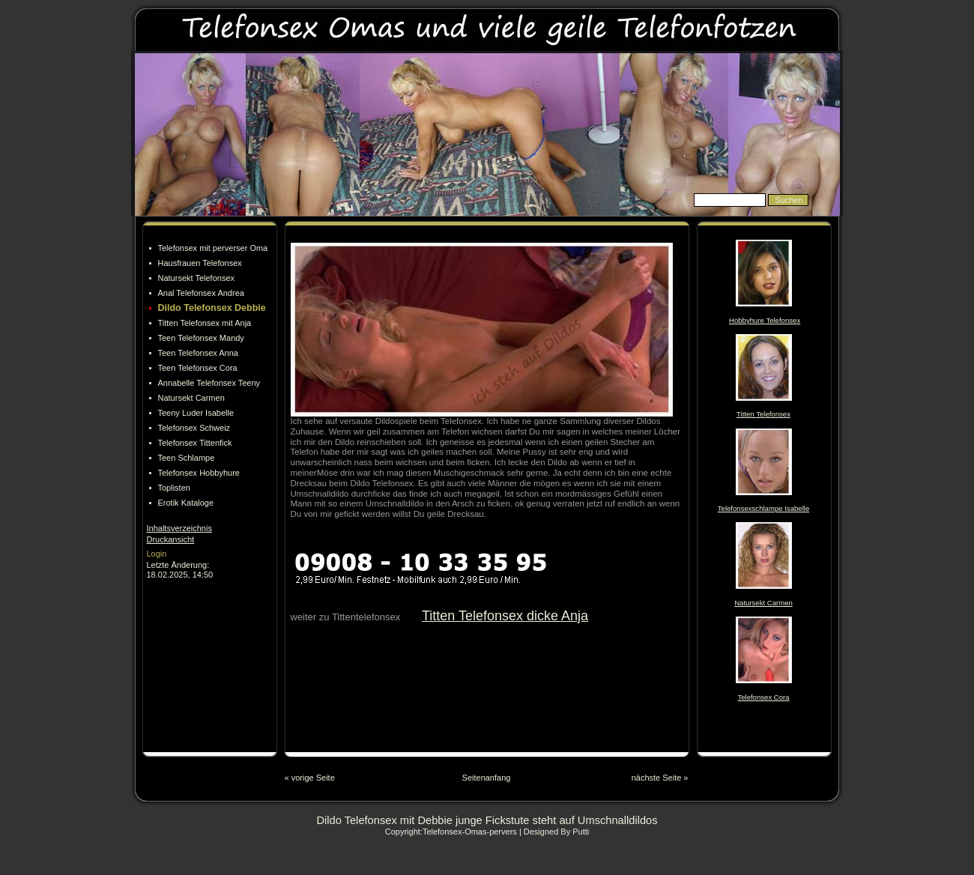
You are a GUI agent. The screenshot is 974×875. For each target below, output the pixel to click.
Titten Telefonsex (763, 414)
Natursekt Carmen (191, 397)
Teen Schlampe (186, 457)
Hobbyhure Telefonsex (764, 320)
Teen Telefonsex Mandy (201, 337)
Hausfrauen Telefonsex (200, 262)
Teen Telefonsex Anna (198, 352)
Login (157, 553)
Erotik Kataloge (186, 502)
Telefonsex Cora (763, 697)
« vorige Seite (310, 777)
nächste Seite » (660, 777)
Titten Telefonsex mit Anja (205, 322)
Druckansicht (171, 539)
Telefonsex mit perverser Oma (213, 247)
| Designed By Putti (554, 831)
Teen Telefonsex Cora (198, 367)
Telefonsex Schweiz (194, 427)
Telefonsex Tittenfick (195, 442)
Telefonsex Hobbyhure (199, 472)
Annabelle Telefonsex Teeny (209, 382)
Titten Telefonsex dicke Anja (505, 615)
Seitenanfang (486, 777)
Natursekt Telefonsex (196, 277)
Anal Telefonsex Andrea (201, 292)
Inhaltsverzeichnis (179, 528)
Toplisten (174, 487)
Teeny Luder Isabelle (196, 412)
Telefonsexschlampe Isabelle (763, 508)
